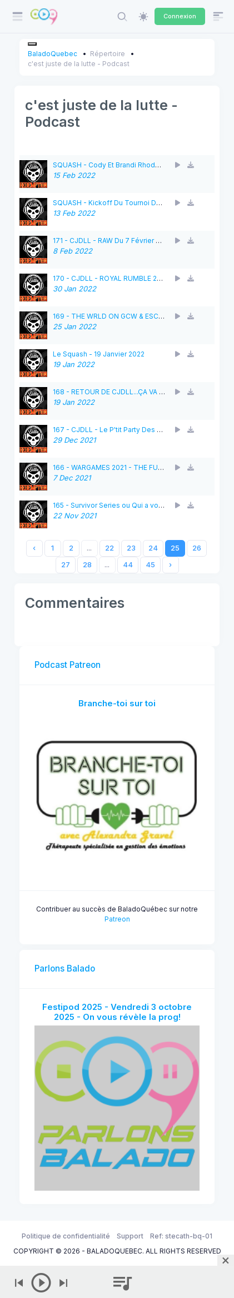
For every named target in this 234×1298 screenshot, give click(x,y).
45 (150, 565)
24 (153, 548)
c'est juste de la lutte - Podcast (79, 64)
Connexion (179, 16)
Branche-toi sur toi (117, 703)
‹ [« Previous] (34, 548)
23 (131, 548)
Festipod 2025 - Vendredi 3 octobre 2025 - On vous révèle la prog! (117, 1012)
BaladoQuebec (52, 53)
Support (130, 1236)
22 (109, 548)
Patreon (117, 919)
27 (65, 565)
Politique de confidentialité (66, 1236)
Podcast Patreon (67, 665)
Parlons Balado (64, 968)
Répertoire (107, 53)
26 (196, 548)
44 (128, 565)
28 (87, 565)
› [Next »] (170, 565)
